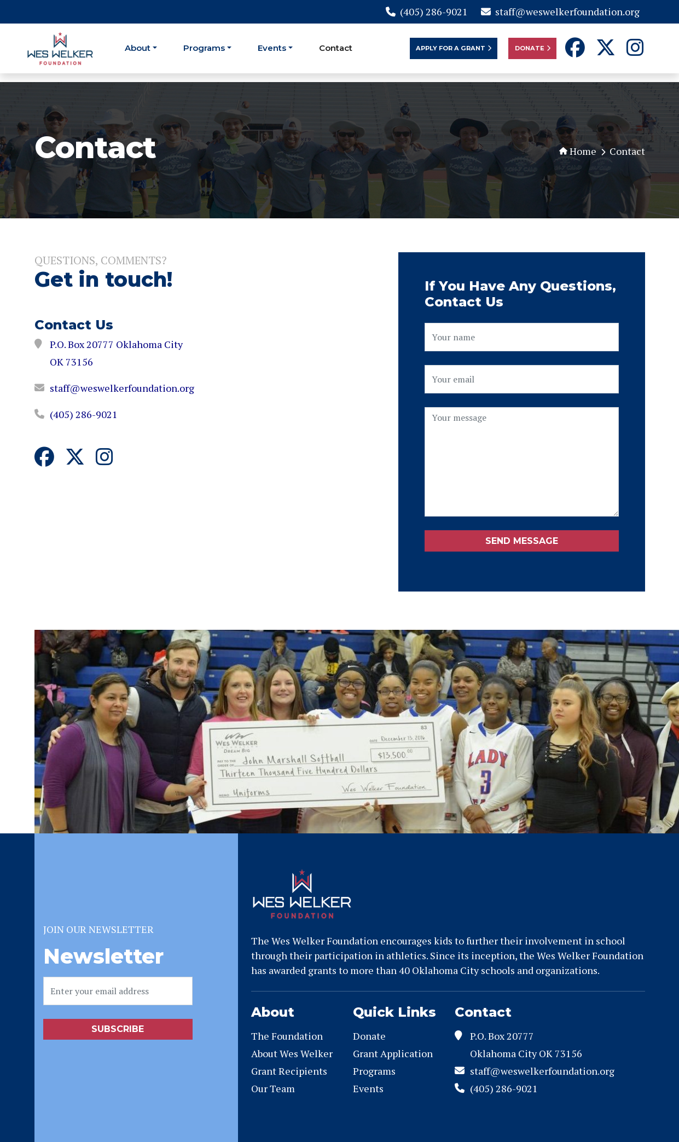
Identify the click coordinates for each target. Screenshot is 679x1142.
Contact (335, 48)
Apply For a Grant (453, 48)
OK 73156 (71, 361)
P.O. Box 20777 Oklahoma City (116, 344)
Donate (532, 48)
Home (577, 151)
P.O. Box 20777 (502, 1035)
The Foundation (287, 1035)
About (137, 48)
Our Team (273, 1088)
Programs (204, 48)
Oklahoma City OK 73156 (526, 1053)
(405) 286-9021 (427, 11)
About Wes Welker (292, 1053)
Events (272, 48)
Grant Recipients (289, 1070)
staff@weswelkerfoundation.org (560, 11)
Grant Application (393, 1053)
